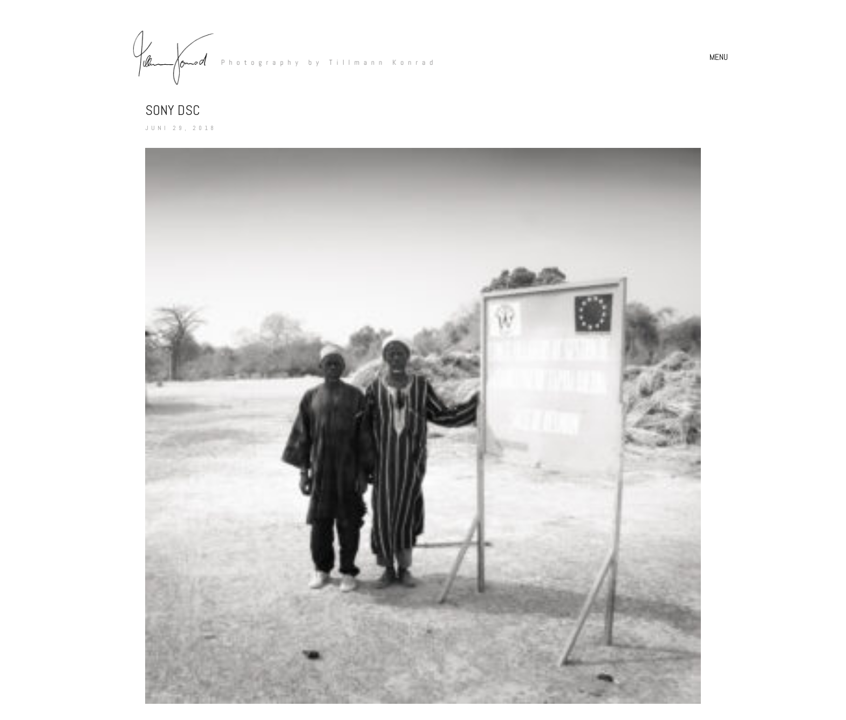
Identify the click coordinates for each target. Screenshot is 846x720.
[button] (720, 57)
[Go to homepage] (277, 57)
